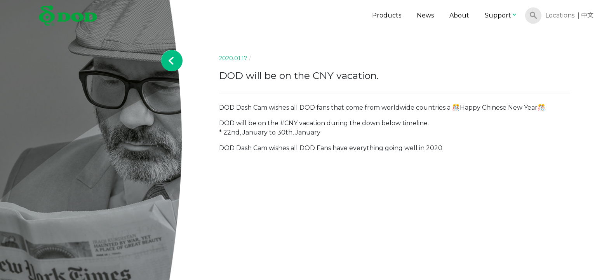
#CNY (289, 123)
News (425, 15)
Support (501, 15)
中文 (587, 15)
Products (386, 15)
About (459, 15)
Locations (559, 15)
